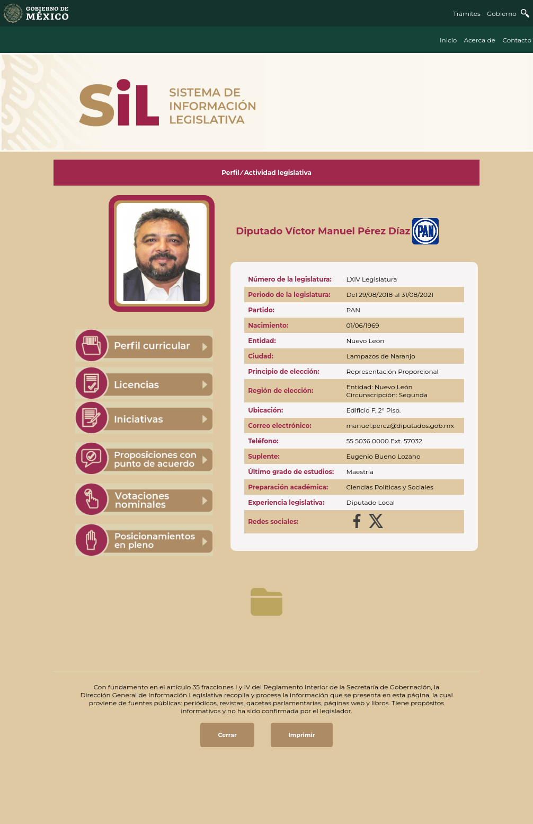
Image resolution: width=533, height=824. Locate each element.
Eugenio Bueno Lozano (384, 456)
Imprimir (301, 735)
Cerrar (227, 735)
